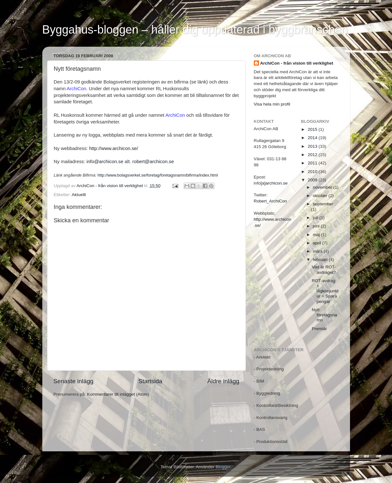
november (323, 187)
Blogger (223, 466)
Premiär (319, 328)
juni (317, 226)
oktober (321, 195)
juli (316, 217)
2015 (313, 129)
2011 (313, 163)
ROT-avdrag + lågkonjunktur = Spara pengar (325, 291)
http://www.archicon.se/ (113, 148)
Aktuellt (79, 194)
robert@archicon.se (153, 161)
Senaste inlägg (74, 381)
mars (318, 251)
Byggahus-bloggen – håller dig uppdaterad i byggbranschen (195, 29)
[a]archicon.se (274, 183)
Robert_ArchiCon (270, 201)
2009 (313, 180)
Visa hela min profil (272, 104)
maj (317, 234)
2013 (313, 146)
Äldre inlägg (223, 381)
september (323, 204)
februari (321, 259)
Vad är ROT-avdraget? (324, 269)
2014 (313, 137)
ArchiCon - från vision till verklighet (296, 63)
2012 (313, 154)
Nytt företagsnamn (324, 314)
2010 (313, 171)
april (317, 243)
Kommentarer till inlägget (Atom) (118, 394)
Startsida (150, 381)
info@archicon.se (105, 161)
